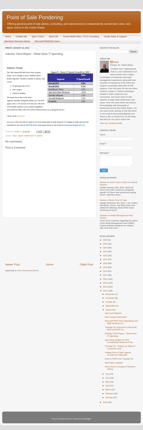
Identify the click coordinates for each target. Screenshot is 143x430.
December (110, 294)
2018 (105, 271)
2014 (105, 287)
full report (20, 116)
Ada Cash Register (113, 313)
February (109, 393)
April (107, 386)
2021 (105, 259)
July (107, 374)
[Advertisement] (49, 240)
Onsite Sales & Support (115, 36)
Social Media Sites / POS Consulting (81, 36)
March (108, 389)
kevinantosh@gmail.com (74, 125)
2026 (105, 240)
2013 (14, 136)
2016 (105, 279)
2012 (105, 402)
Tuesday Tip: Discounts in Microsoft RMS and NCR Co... (121, 328)
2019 (105, 267)
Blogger (87, 419)
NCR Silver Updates (114, 363)
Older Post (86, 264)
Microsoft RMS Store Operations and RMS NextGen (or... (121, 322)
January (109, 397)
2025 (105, 244)
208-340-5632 (31, 125)
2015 (105, 283)
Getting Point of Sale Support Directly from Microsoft (118, 353)
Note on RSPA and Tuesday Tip (119, 359)
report (20, 136)
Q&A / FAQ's (38, 36)
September (110, 306)
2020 (105, 263)
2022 (105, 255)
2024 (105, 248)
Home (8, 36)
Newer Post (12, 264)
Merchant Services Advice (17, 41)
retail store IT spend (33, 136)
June (107, 378)
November (110, 298)
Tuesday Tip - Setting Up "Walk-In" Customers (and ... (120, 347)
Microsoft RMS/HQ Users (47, 41)
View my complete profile (111, 123)
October (109, 302)
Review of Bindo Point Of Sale (113, 200)
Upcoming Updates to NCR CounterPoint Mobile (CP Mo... (119, 341)
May (107, 382)
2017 (105, 275)
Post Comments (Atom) (28, 270)
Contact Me (21, 36)
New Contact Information (116, 317)
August (108, 310)
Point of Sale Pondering (35, 17)
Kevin (116, 62)
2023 (105, 251)
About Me (53, 36)
